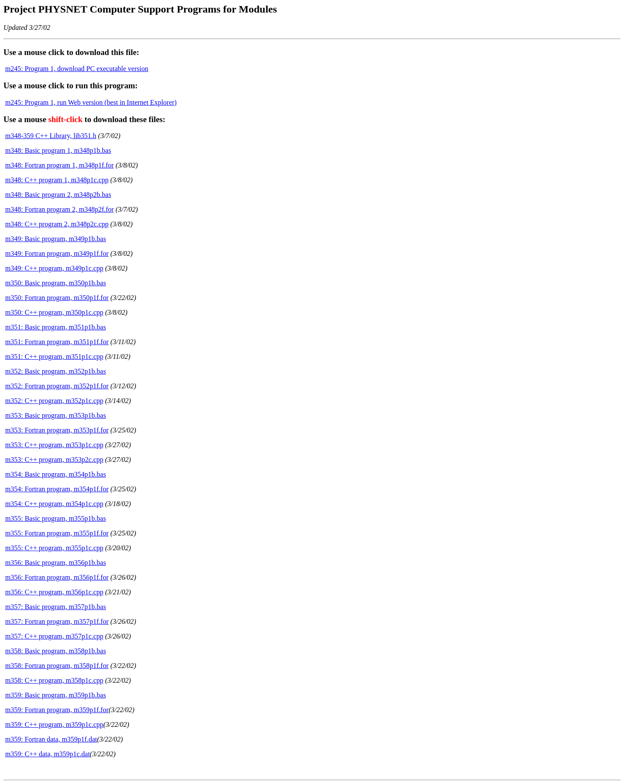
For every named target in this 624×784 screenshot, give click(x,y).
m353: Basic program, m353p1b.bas (55, 415)
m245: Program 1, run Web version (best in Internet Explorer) (91, 102)
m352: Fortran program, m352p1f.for (57, 386)
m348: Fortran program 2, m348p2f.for (59, 209)
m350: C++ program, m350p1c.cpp (54, 312)
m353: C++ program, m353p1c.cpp (54, 444)
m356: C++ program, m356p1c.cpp (54, 592)
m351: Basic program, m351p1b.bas (55, 327)
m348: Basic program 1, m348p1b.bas (58, 150)
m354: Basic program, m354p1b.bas (55, 474)
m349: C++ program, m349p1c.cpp (54, 268)
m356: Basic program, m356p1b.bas (55, 562)
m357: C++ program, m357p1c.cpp (54, 636)
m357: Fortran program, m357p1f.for (57, 621)
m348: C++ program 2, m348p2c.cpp (56, 224)
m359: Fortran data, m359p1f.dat (51, 739)
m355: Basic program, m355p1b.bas (55, 518)
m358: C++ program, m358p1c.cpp (54, 680)
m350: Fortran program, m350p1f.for (57, 297)
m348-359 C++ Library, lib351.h (50, 135)
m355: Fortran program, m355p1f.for (57, 533)
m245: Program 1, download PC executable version (76, 68)
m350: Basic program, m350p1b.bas (55, 283)
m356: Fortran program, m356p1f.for (57, 577)
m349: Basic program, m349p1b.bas (55, 238)
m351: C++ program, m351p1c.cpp (54, 356)
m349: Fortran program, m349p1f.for (57, 253)
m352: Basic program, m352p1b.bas (55, 371)
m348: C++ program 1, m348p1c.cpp (56, 180)
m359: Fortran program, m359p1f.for (57, 709)
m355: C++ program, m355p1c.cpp (54, 548)
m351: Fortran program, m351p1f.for (57, 341)
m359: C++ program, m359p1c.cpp (54, 724)
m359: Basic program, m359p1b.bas (55, 695)
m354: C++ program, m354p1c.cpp (54, 503)
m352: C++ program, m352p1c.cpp (54, 400)
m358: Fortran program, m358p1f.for (57, 665)
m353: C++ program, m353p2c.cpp (54, 459)
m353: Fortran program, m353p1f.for (57, 430)
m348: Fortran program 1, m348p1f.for (59, 165)
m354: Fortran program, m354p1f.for (57, 489)
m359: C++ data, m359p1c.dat (47, 754)
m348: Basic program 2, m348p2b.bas (58, 194)
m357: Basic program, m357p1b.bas (55, 606)
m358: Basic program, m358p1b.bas (55, 651)
